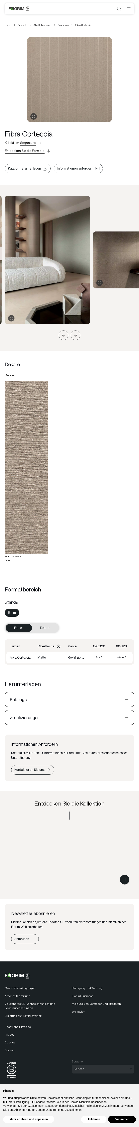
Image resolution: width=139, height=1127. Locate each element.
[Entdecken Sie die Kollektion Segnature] (69, 856)
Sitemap (10, 1050)
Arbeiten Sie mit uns (17, 996)
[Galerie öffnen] (33, 116)
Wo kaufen (78, 1011)
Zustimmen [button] (121, 1119)
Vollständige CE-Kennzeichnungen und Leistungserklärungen (30, 1006)
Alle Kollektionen (43, 25)
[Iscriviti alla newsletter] (25, 939)
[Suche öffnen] (119, 8)
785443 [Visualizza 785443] (121, 657)
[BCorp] (11, 1079)
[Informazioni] (58, 646)
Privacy (9, 1034)
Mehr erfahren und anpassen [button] (29, 1119)
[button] (63, 335)
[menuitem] (12, 613)
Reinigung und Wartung (87, 988)
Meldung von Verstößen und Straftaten (96, 1003)
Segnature (63, 25)
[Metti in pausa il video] (124, 879)
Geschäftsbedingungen (20, 988)
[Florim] (18, 9)
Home (8, 25)
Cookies (10, 1042)
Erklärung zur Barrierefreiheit (23, 1015)
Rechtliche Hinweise (18, 1026)
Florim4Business (82, 996)
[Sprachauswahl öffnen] (103, 1069)
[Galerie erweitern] (11, 318)
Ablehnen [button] (93, 1119)
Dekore (45, 628)
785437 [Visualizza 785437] (99, 657)
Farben (19, 628)
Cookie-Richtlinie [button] (80, 1102)
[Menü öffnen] (128, 8)
